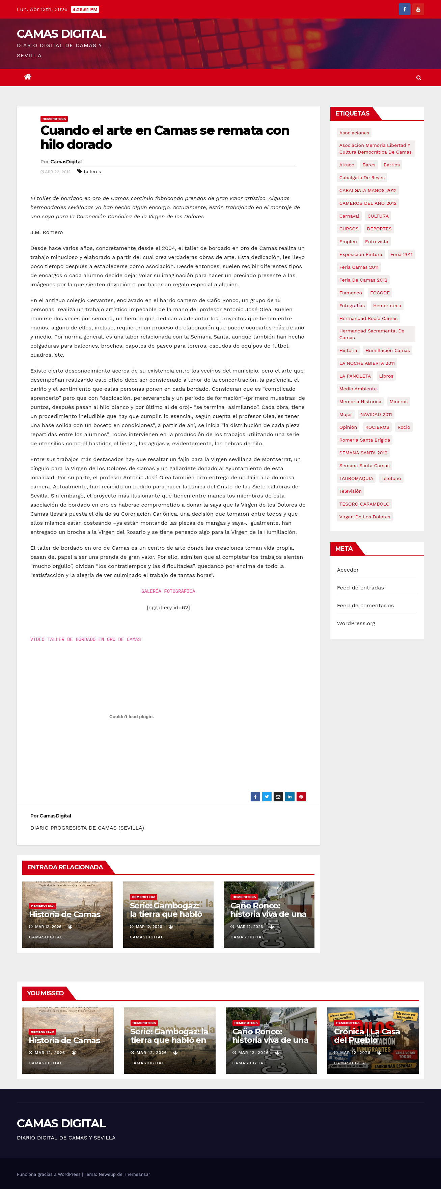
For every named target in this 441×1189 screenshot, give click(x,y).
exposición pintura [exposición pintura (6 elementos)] (360, 254)
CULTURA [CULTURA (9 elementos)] (378, 216)
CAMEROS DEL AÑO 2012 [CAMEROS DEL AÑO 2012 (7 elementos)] (368, 203)
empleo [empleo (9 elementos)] (348, 241)
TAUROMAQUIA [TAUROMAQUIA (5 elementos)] (356, 478)
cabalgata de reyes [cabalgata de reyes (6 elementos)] (362, 177)
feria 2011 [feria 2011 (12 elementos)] (401, 254)
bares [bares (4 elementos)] (369, 164)
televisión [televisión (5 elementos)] (350, 491)
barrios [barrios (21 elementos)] (392, 164)
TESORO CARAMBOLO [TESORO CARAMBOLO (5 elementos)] (364, 504)
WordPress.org (356, 623)
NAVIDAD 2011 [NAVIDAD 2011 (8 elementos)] (376, 414)
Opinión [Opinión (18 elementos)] (348, 427)
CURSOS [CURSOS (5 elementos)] (349, 228)
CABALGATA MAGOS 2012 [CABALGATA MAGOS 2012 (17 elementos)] (368, 190)
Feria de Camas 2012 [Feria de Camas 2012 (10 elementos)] (363, 280)
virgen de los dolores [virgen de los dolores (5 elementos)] (364, 516)
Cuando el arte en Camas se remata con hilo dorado (164, 137)
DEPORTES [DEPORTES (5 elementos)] (379, 228)
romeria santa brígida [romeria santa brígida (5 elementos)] (364, 440)
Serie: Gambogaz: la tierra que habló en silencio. (166, 914)
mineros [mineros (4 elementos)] (399, 401)
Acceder (348, 570)
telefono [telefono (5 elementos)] (391, 478)
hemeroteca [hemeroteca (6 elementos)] (387, 305)
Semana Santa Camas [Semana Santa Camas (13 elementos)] (364, 465)
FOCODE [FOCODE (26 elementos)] (380, 292)
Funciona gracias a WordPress (49, 1174)
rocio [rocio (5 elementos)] (403, 427)
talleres (92, 171)
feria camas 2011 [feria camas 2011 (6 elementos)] (359, 267)
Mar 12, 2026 (50, 1052)
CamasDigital (66, 162)
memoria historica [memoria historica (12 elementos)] (360, 401)
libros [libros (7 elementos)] (386, 376)
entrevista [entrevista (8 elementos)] (376, 241)
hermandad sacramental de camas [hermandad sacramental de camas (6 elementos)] (372, 334)
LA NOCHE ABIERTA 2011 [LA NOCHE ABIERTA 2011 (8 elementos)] (367, 363)
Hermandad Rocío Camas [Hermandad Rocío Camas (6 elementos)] (368, 318)
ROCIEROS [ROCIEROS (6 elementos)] (377, 427)
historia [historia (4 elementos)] (348, 350)
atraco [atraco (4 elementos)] (346, 164)
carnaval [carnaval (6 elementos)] (349, 216)
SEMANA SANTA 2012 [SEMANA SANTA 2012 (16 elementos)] (363, 452)
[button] (418, 77)
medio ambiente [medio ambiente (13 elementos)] (358, 388)
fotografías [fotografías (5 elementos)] (352, 305)
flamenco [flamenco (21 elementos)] (350, 292)
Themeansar (137, 1174)
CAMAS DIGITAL (61, 34)
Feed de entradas (360, 587)
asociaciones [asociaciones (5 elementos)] (354, 132)
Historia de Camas (64, 914)
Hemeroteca (54, 119)
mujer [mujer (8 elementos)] (345, 414)
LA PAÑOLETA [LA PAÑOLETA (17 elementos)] (355, 376)
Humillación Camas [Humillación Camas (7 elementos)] (387, 350)
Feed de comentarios (365, 605)
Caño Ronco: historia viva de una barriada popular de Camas (268, 918)
